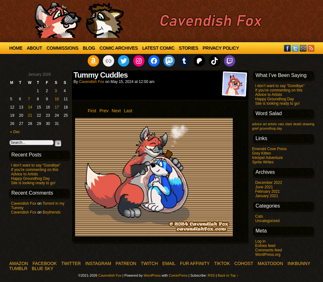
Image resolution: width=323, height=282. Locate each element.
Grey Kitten (261, 153)
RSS (311, 48)
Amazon (18, 263)
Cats (259, 216)
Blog (89, 47)
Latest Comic (158, 47)
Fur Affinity (194, 263)
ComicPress (178, 275)
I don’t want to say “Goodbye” (36, 165)
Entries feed (265, 246)
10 (57, 99)
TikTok (222, 263)
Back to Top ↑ (228, 275)
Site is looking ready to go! (33, 183)
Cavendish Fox (23, 203)
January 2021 (266, 196)
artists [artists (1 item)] (272, 124)
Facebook (287, 48)
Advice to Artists (24, 174)
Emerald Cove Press (269, 149)
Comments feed (268, 250)
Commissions (62, 47)
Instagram (98, 263)
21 (30, 115)
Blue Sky (42, 268)
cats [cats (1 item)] (281, 124)
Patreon (125, 263)
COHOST (243, 263)
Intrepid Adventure (267, 158)
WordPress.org (267, 254)
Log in (260, 241)
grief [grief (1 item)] (255, 128)
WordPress (152, 275)
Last (128, 110)
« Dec (15, 132)
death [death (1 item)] (297, 124)
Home (15, 47)
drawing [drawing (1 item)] (308, 124)
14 (30, 107)
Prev (104, 110)
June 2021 (264, 187)
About (34, 47)
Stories (188, 47)
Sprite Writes (262, 162)
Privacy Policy (221, 47)
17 (57, 107)
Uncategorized (267, 221)
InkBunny (298, 263)
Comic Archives (118, 47)
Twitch (149, 263)
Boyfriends (52, 212)
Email (303, 48)
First (92, 110)
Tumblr (18, 268)
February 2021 (267, 191)
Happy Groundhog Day (30, 178)
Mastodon (270, 263)
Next (116, 110)
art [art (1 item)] (265, 124)
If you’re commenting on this (34, 169)
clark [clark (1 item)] (288, 124)
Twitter (295, 48)
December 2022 (268, 182)
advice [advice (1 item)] (257, 124)
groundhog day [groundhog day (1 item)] (271, 128)
